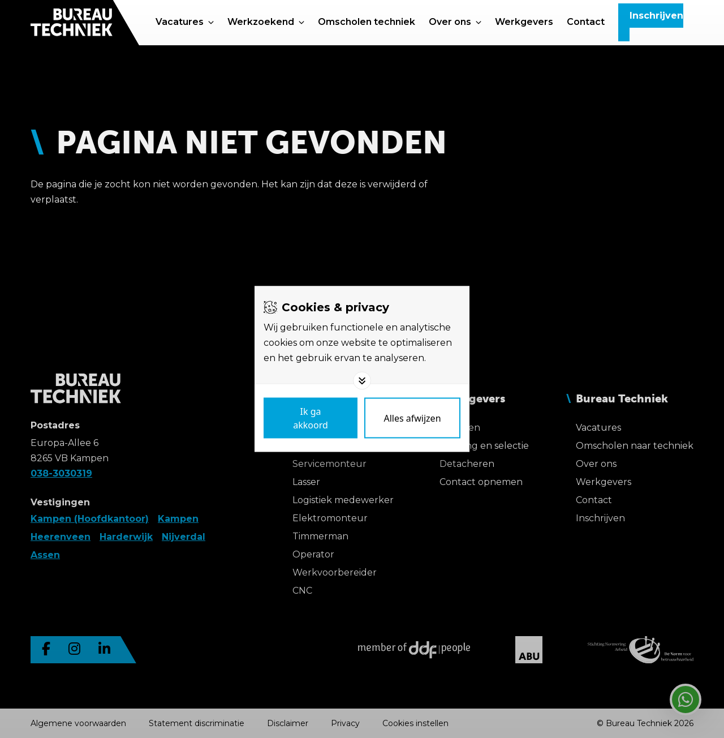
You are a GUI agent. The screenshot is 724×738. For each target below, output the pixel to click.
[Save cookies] (310, 418)
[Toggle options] (362, 381)
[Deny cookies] (412, 418)
